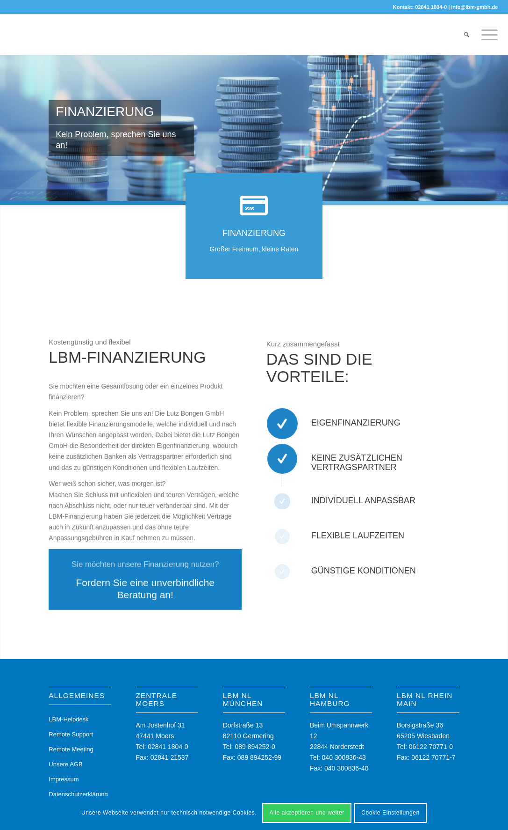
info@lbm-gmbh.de (474, 7)
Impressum (64, 779)
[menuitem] (466, 35)
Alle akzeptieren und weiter (306, 812)
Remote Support (71, 734)
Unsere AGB (65, 764)
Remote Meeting (71, 749)
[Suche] (466, 35)
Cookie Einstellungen (390, 812)
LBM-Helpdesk (68, 719)
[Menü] (486, 35)
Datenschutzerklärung (78, 794)
